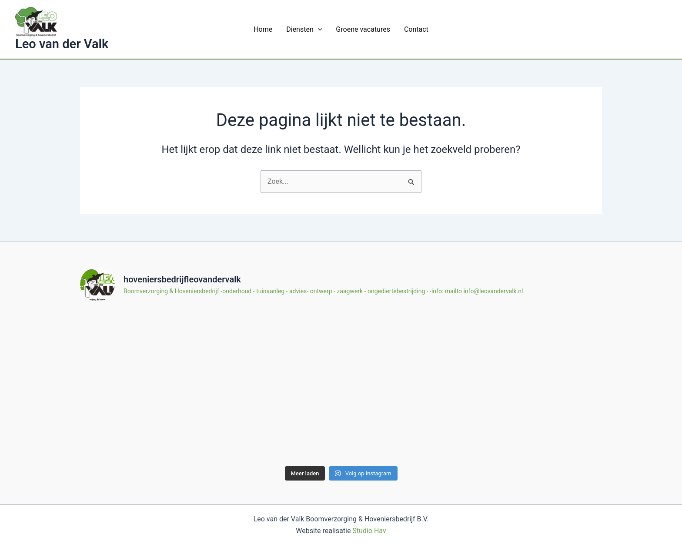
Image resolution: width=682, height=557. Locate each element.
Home (263, 29)
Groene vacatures (363, 29)
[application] (318, 29)
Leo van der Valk (61, 43)
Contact (416, 29)
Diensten (304, 29)
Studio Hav (369, 531)
